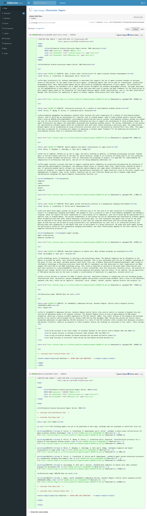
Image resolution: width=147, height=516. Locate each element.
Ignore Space (121, 35)
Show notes (133, 35)
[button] (28, 3)
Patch (128, 29)
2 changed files (39, 28)
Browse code (138, 17)
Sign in (143, 3)
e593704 (99, 22)
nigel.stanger (39, 10)
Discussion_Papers (55, 10)
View (141, 35)
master (33, 18)
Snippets (63, 3)
